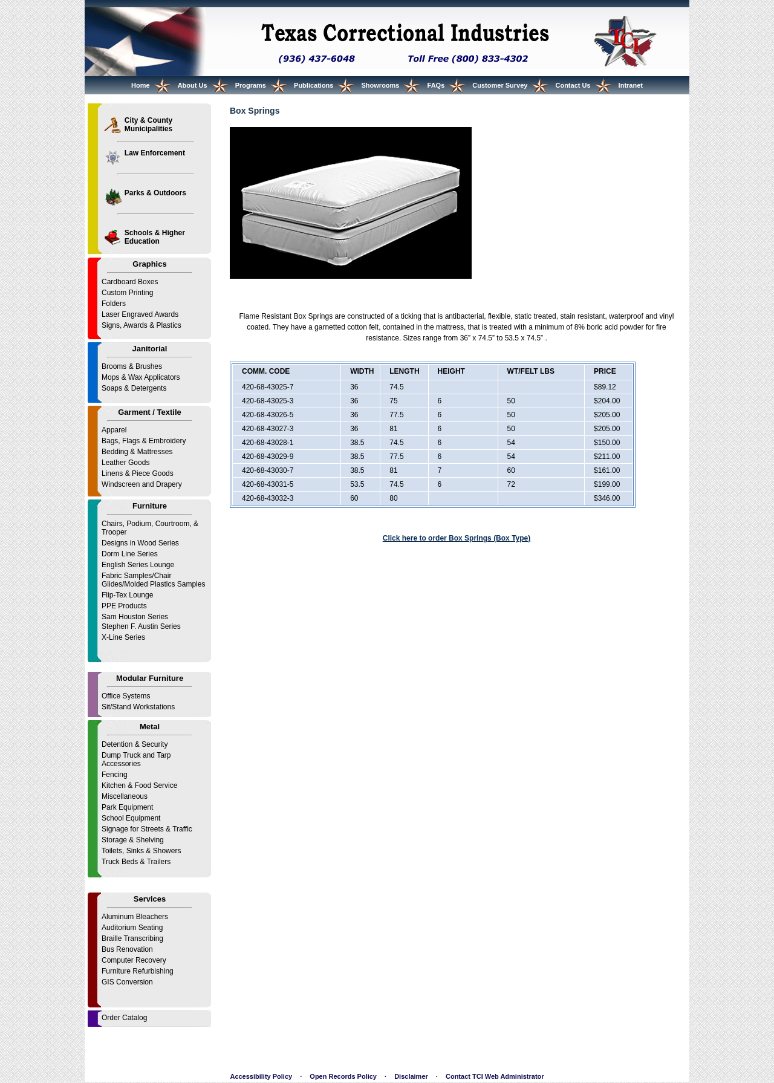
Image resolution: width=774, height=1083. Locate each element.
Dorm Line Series (130, 554)
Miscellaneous (125, 796)
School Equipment (131, 818)
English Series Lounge (138, 565)
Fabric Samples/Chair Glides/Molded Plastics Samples (153, 579)
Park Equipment (127, 807)
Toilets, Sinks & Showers (141, 851)
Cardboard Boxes (130, 282)
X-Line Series (123, 637)
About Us (192, 85)
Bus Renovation (127, 949)
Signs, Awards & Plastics (141, 325)
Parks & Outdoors (155, 193)
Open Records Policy (343, 1076)
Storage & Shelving (133, 840)
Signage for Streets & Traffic (147, 829)
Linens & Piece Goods (138, 473)
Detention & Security (134, 744)
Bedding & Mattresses (137, 451)
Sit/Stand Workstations (138, 707)
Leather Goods (125, 462)
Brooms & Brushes (132, 366)
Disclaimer (411, 1076)
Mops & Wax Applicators (141, 377)
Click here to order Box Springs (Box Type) (457, 538)
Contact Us (572, 85)
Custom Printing (127, 292)
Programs (250, 85)
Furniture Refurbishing (138, 971)
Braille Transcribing (132, 938)
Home (140, 85)
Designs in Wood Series (140, 543)
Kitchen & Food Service (139, 785)
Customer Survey (499, 85)
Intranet (631, 85)
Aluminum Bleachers (135, 916)
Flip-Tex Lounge (127, 595)
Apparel (114, 430)
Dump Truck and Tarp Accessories (136, 759)
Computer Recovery (134, 960)
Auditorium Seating (132, 927)
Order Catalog (124, 1017)
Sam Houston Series (135, 617)
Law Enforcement (155, 153)
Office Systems (126, 696)
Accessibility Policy (261, 1076)
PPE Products (124, 606)
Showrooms (381, 85)
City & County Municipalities (148, 124)
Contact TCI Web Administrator (495, 1076)
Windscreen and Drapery (142, 484)
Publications (313, 85)
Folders (114, 303)
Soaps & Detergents (134, 388)
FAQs (436, 85)
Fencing (115, 774)
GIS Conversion (127, 982)
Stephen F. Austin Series (141, 626)
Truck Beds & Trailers (136, 861)
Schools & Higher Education (155, 237)
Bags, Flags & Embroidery (144, 441)
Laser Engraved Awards (140, 314)
